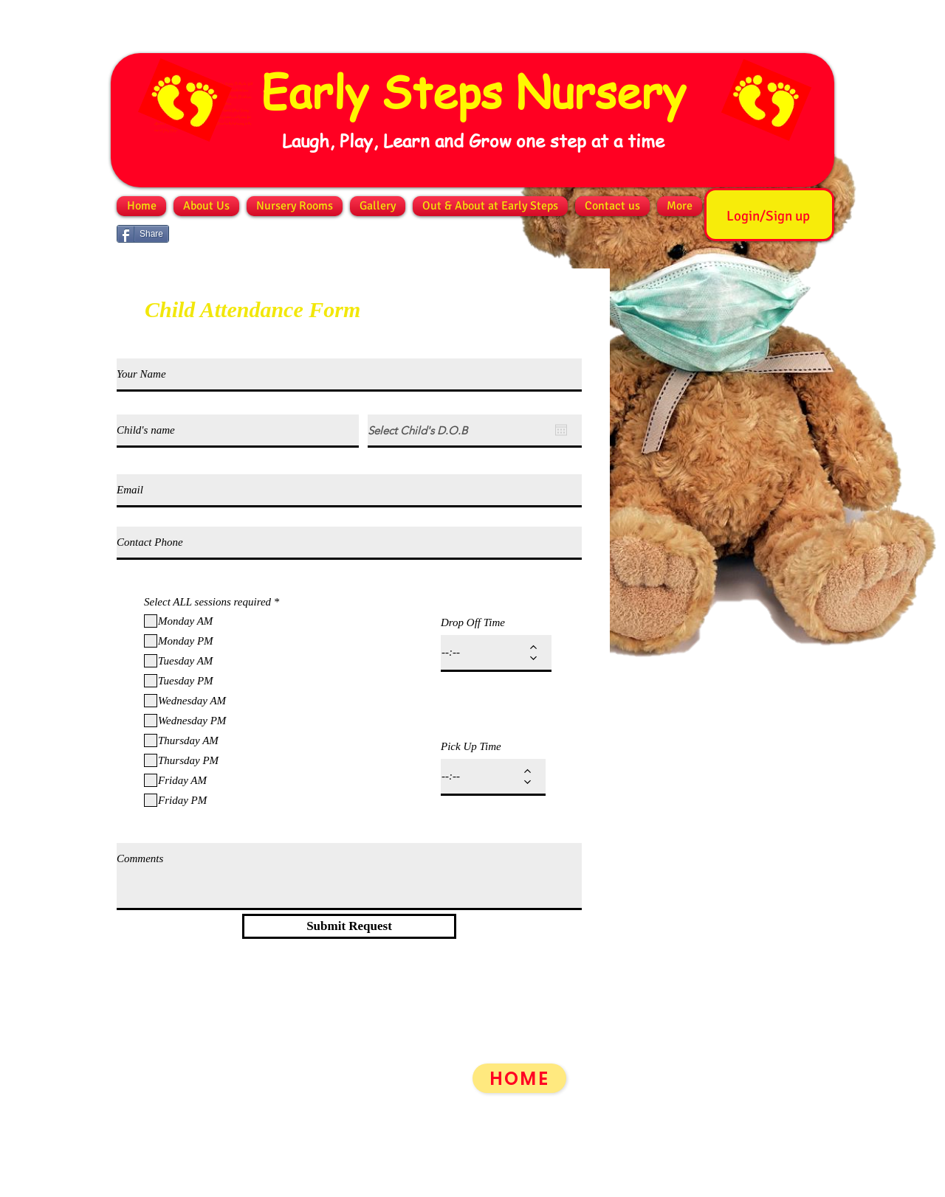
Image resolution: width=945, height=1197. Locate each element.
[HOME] (519, 1078)
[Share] (143, 234)
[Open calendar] (561, 430)
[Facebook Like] (202, 233)
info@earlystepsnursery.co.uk (211, 1168)
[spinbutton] (485, 652)
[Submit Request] (349, 926)
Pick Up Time (471, 746)
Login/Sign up (768, 216)
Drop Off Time (473, 622)
